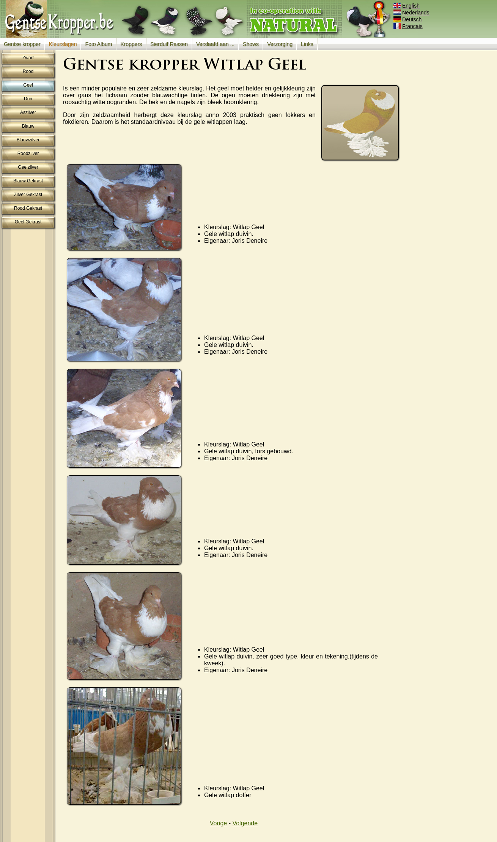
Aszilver (28, 112)
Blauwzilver (28, 139)
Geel (28, 85)
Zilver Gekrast (28, 194)
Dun (28, 98)
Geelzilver (28, 167)
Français (409, 26)
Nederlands (412, 12)
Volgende (245, 823)
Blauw (28, 126)
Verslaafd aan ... (215, 44)
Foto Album (98, 44)
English (407, 6)
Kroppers (131, 44)
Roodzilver (28, 153)
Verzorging (280, 44)
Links (307, 44)
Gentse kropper (22, 44)
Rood (28, 71)
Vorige (218, 823)
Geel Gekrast (28, 222)
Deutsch (408, 19)
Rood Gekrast (28, 208)
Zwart (28, 57)
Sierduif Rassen (169, 44)
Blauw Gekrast (28, 181)
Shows (251, 44)
